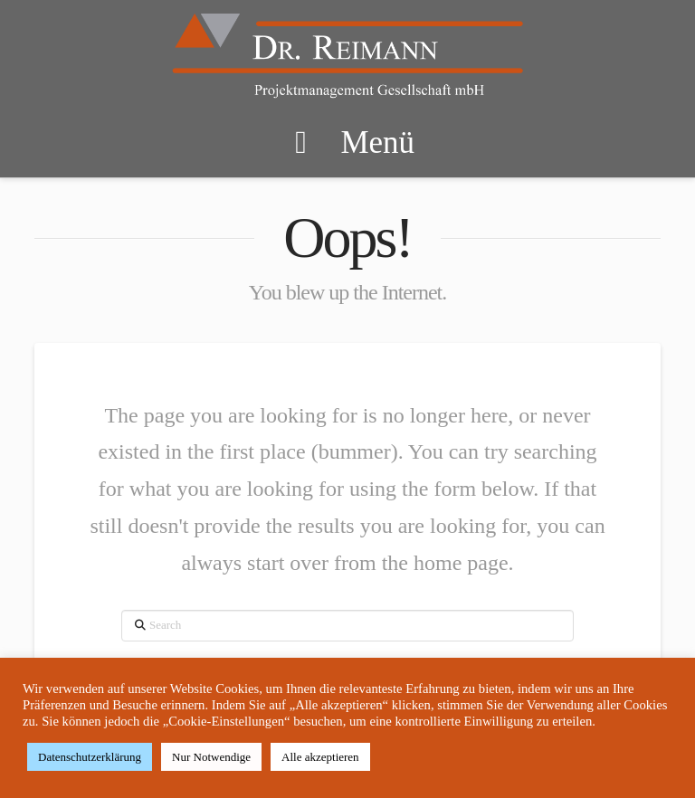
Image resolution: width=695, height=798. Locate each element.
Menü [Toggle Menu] (347, 142)
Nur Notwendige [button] (211, 757)
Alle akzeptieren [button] (320, 757)
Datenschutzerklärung (89, 757)
